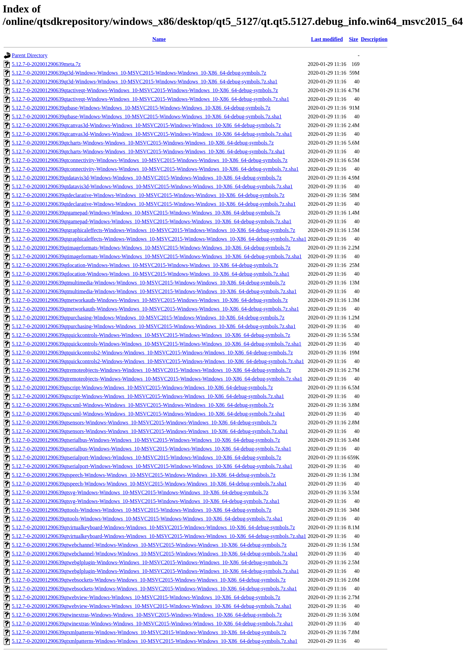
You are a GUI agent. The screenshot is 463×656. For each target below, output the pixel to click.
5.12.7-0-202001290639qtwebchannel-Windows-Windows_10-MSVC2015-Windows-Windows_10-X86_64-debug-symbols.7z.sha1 (155, 553)
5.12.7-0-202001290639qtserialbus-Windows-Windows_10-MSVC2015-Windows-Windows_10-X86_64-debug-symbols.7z (146, 440)
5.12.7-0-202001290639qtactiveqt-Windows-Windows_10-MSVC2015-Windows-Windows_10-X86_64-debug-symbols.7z (145, 90)
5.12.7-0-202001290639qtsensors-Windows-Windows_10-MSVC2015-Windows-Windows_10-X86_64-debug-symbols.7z (144, 422)
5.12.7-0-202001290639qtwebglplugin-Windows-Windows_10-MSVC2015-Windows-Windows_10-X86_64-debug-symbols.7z (150, 562)
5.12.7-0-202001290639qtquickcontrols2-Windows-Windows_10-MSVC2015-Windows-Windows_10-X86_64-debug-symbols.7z (152, 352)
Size (353, 39)
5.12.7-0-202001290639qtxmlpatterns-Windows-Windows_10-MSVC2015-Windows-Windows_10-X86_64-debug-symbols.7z (149, 632)
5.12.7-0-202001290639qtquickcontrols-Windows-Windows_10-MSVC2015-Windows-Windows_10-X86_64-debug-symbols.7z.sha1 (156, 344)
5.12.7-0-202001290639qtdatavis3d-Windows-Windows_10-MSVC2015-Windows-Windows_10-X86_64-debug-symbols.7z (146, 178)
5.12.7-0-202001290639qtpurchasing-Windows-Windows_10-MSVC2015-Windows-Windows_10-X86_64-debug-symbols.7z (148, 317)
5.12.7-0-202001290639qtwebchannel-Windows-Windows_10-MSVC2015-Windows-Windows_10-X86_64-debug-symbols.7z (149, 545)
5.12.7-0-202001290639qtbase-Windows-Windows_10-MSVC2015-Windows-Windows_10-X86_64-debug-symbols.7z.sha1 (147, 116)
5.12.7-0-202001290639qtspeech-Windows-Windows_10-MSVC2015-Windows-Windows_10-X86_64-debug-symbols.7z (143, 475)
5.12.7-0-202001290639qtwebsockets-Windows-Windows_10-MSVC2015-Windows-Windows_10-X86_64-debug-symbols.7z (149, 580)
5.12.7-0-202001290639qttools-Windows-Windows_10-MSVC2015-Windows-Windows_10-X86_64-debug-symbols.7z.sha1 (147, 519)
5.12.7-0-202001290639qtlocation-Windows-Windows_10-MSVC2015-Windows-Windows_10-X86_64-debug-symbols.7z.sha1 (151, 274)
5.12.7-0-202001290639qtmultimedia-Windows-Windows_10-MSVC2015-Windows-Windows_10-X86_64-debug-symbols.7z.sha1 (154, 291)
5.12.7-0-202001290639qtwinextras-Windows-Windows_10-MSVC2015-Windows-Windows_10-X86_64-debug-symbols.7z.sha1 (152, 623)
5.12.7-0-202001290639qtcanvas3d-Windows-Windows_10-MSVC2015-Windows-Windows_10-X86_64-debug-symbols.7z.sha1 (152, 134)
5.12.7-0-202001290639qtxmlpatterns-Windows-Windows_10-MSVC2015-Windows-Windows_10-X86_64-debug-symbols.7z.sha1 (155, 641)
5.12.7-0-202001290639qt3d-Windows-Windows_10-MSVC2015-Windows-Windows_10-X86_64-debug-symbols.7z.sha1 (144, 81)
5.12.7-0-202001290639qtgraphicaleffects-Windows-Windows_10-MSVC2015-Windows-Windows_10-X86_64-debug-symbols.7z (153, 230)
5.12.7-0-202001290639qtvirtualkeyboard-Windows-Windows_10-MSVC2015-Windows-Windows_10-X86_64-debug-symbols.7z (153, 527)
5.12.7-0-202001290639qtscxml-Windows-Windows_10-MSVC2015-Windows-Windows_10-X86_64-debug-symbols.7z (143, 405)
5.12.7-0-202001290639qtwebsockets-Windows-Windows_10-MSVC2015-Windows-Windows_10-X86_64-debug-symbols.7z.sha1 (154, 588)
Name (159, 39)
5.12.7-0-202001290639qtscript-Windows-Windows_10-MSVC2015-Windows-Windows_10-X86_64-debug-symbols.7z (142, 387)
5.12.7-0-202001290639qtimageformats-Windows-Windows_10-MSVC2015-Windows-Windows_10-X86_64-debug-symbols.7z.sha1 (157, 256)
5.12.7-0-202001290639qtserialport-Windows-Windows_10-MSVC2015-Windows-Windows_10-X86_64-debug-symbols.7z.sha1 (152, 466)
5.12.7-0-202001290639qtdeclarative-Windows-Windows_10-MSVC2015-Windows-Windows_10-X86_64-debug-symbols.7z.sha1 (154, 204)
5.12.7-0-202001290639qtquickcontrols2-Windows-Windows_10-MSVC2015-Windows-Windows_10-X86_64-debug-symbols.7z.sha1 (158, 361)
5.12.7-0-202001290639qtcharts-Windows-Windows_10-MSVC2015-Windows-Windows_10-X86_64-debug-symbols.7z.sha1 (148, 151)
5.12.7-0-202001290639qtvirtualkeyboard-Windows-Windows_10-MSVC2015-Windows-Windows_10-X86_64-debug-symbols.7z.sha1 (159, 536)
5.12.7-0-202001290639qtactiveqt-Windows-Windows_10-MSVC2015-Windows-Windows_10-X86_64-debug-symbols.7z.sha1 (150, 99)
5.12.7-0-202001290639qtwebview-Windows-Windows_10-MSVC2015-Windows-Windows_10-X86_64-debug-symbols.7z (146, 597)
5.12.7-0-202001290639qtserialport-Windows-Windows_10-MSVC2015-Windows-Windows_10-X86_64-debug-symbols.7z (146, 457)
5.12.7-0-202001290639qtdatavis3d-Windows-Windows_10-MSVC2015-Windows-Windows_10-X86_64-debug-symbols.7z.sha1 (152, 186)
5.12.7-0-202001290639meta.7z (46, 64)
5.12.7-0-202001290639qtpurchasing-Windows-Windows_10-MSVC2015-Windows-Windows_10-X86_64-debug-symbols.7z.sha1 (154, 326)
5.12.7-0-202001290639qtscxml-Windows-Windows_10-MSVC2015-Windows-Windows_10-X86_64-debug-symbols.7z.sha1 (148, 414)
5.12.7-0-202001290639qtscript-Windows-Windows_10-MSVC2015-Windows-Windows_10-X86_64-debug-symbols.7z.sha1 (148, 396)
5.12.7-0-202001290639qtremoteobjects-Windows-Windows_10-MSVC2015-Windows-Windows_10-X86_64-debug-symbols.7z (151, 370)
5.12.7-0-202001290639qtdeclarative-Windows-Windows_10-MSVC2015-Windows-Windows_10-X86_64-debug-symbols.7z (148, 195)
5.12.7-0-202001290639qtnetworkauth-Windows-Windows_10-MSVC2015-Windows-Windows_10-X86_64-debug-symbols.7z (150, 300)
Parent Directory (29, 55)
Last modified (327, 39)
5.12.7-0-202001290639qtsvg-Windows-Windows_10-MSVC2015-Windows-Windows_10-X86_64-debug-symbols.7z (140, 492)
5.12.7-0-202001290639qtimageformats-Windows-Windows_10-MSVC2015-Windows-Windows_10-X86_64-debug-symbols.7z (151, 247)
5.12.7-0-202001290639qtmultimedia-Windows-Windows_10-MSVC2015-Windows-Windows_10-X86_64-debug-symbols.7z (148, 282)
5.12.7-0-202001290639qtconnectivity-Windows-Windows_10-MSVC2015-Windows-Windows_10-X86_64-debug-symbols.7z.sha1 (155, 169)
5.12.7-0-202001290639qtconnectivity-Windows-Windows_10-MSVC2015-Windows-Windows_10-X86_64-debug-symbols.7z (149, 160)
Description (374, 39)
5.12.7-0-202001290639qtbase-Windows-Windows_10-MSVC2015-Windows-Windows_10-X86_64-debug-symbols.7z (141, 108)
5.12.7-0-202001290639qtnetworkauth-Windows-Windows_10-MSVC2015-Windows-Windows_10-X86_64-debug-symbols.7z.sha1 (155, 309)
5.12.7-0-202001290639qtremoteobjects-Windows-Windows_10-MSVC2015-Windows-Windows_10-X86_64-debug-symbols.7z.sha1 (157, 379)
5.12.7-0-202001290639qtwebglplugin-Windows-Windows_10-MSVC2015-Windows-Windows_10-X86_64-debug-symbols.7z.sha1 (155, 571)
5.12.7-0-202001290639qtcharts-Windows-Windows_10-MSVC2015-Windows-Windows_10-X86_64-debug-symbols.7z (143, 143)
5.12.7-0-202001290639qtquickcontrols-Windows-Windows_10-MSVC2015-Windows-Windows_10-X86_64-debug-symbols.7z (151, 335)
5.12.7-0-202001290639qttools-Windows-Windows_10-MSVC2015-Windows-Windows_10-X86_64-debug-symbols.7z (141, 510)
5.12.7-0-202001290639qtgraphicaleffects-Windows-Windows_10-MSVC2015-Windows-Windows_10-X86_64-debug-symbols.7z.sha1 (159, 239)
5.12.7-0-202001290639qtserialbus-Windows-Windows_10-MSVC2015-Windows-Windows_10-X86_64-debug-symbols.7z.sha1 (151, 449)
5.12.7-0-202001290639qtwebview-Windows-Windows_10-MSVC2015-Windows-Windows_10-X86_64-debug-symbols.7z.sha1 (152, 606)
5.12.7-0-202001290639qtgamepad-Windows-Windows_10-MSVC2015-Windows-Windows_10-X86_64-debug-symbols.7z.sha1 (152, 221)
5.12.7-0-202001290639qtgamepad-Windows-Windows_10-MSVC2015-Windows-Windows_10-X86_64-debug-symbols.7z (146, 213)
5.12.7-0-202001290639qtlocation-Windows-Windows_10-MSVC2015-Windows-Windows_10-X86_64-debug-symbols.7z (145, 265)
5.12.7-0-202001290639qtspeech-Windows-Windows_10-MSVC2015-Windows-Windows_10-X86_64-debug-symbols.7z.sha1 (149, 484)
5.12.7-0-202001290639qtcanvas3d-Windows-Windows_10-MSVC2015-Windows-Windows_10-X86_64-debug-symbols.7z (146, 125)
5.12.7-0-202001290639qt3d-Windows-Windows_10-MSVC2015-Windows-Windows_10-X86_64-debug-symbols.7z (139, 73)
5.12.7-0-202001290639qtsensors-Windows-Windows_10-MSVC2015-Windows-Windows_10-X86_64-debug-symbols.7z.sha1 (150, 431)
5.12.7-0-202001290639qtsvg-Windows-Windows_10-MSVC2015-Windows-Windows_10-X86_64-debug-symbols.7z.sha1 (145, 501)
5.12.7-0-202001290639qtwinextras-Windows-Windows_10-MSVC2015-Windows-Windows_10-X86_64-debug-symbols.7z (147, 615)
